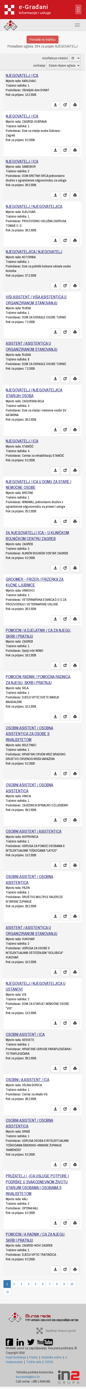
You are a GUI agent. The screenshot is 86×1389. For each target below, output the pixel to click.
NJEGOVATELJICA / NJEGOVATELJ (34, 252)
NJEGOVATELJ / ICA (22, 75)
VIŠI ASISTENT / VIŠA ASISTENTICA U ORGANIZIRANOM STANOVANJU (36, 300)
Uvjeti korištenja (16, 1357)
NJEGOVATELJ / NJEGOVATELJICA (34, 206)
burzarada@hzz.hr (28, 1377)
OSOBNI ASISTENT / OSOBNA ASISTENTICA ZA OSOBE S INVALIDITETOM (29, 734)
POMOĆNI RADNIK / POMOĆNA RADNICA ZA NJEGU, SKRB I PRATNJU (38, 680)
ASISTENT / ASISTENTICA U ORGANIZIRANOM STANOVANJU (31, 346)
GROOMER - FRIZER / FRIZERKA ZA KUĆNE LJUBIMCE (35, 582)
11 (7, 1292)
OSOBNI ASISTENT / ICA (25, 1034)
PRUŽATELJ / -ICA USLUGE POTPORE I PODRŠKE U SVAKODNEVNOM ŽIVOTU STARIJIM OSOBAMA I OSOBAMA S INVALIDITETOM (37, 1184)
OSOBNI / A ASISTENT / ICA (27, 1080)
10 (71, 1284)
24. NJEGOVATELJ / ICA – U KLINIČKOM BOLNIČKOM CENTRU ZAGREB (37, 535)
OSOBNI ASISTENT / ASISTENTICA (33, 831)
